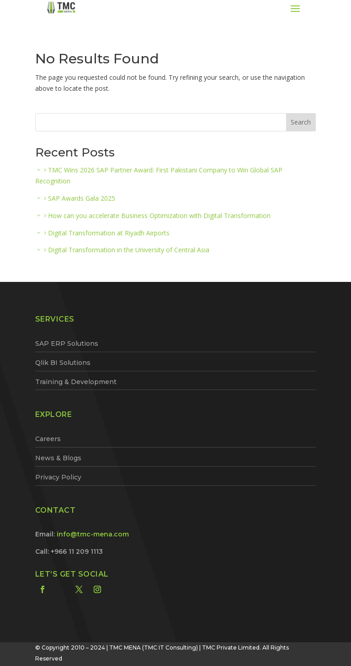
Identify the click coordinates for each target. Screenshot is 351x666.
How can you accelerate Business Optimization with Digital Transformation (159, 215)
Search (301, 122)
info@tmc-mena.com (93, 534)
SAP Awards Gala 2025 (81, 198)
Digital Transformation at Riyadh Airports (109, 233)
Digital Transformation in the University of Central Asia (128, 249)
